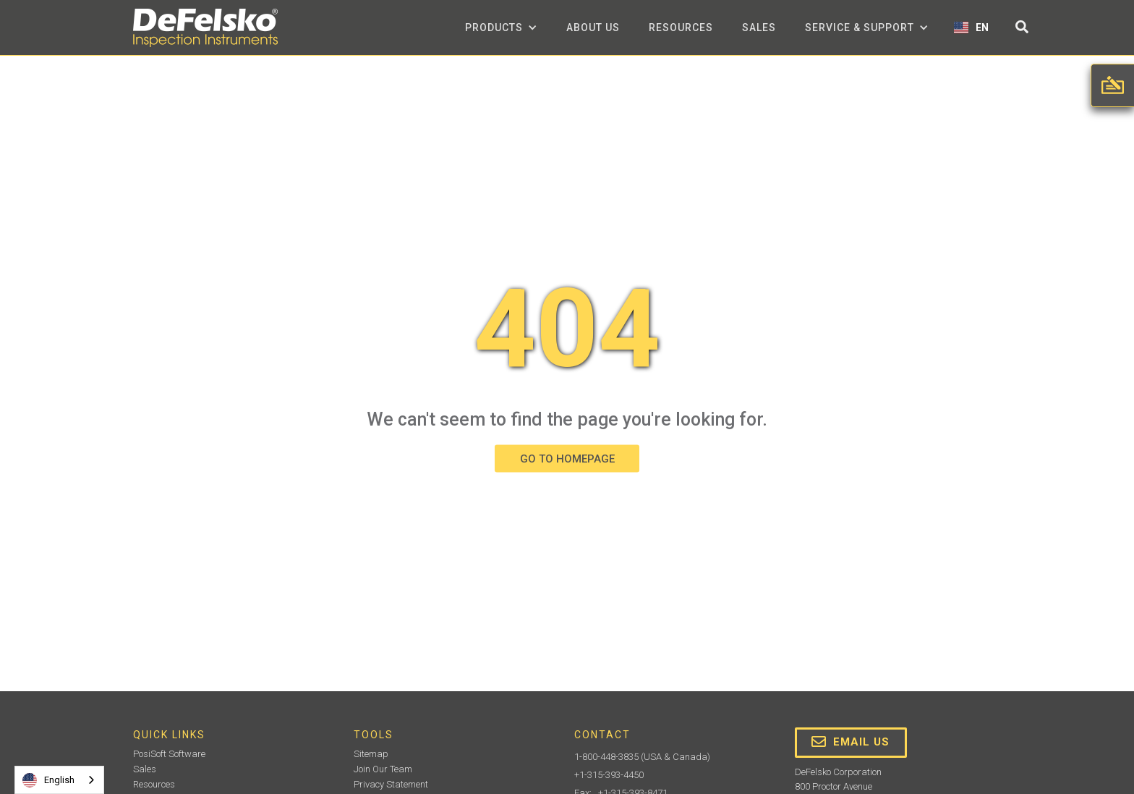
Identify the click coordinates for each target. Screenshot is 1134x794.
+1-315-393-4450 (609, 774)
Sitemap (371, 753)
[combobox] (59, 780)
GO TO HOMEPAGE (567, 458)
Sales (759, 27)
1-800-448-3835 (606, 756)
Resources (681, 27)
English (48, 780)
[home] (205, 28)
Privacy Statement (391, 784)
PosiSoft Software (169, 753)
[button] (501, 27)
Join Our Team (383, 769)
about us (593, 27)
